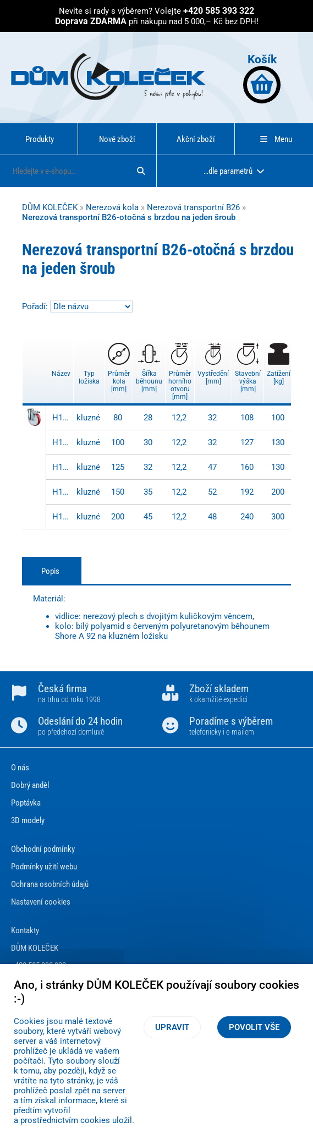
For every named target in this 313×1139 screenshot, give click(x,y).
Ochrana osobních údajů (50, 884)
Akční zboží (196, 139)
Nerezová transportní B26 (193, 207)
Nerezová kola (112, 207)
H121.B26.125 (61, 467)
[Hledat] (140, 171)
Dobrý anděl (30, 785)
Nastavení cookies (40, 902)
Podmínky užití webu (44, 867)
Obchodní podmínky (43, 849)
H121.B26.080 (61, 418)
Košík (262, 77)
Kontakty (25, 930)
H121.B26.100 (61, 442)
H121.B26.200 (61, 517)
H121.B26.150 (61, 492)
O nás (20, 768)
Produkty (39, 139)
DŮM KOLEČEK (50, 207)
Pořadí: (36, 306)
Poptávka (26, 803)
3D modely (28, 820)
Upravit (172, 1027)
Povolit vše (254, 1027)
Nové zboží (117, 139)
